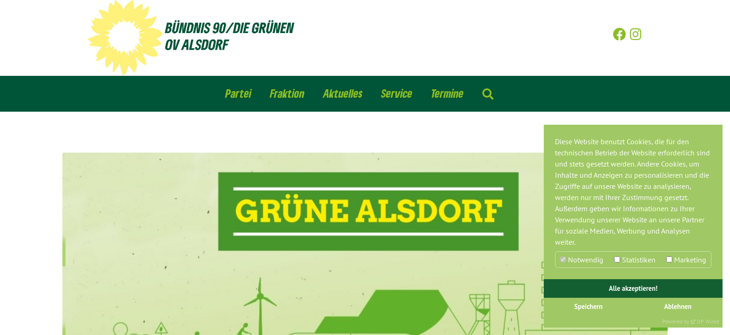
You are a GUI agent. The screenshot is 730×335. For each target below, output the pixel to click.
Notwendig (581, 259)
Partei (238, 93)
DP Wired (708, 321)
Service (396, 93)
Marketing (686, 259)
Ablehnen (678, 306)
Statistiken (635, 259)
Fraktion (287, 93)
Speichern (589, 306)
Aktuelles (343, 93)
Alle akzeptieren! (633, 288)
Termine (447, 93)
